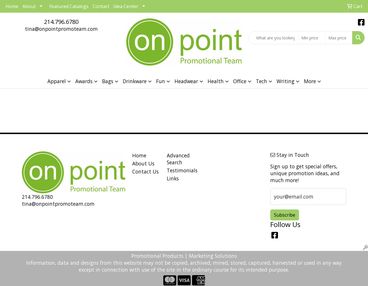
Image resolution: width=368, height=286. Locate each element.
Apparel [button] (56, 81)
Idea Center (125, 6)
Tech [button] (261, 81)
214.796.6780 (61, 22)
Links (173, 178)
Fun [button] (160, 81)
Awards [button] (84, 81)
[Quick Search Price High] (338, 37)
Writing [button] (285, 81)
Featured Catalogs (69, 6)
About (29, 6)
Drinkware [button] (135, 81)
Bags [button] (107, 81)
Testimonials (180, 170)
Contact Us (145, 171)
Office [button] (239, 81)
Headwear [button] (186, 81)
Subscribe (284, 215)
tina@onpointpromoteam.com (61, 28)
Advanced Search (178, 159)
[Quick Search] (273, 37)
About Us (143, 163)
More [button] (310, 81)
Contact (101, 6)
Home (139, 155)
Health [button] (216, 81)
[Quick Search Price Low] (311, 37)
